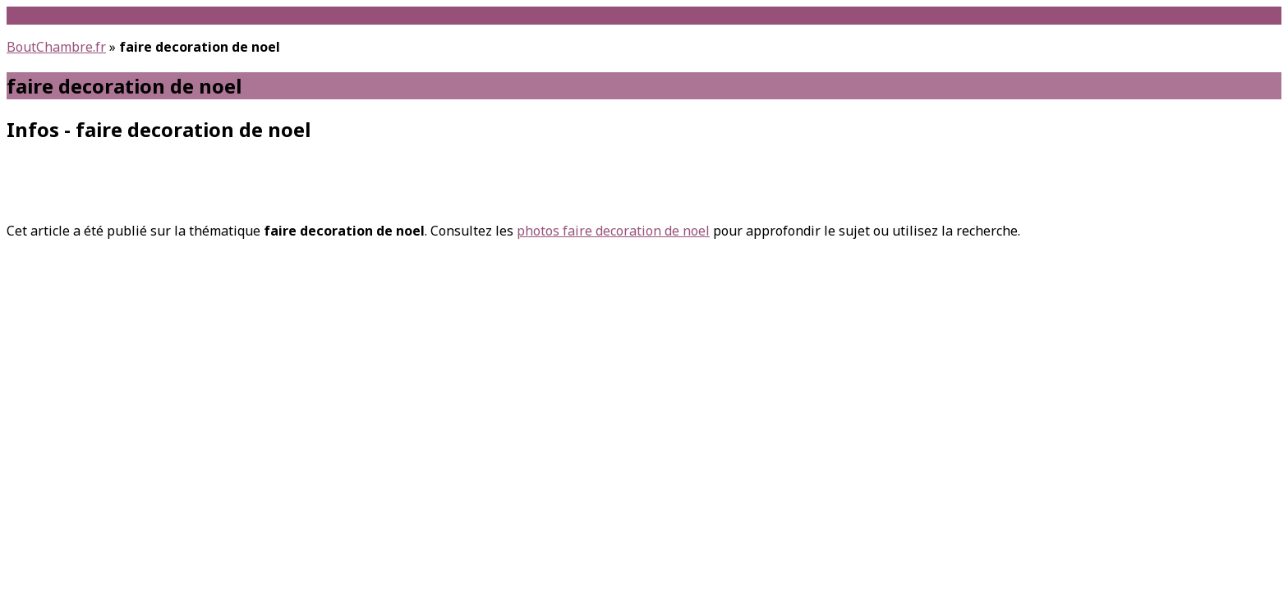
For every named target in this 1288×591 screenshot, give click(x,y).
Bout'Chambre (51, 16)
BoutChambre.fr (56, 47)
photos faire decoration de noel (613, 231)
